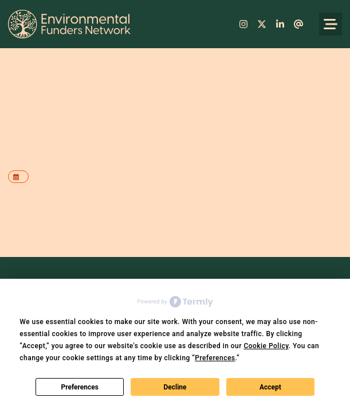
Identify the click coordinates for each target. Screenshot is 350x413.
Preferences (80, 387)
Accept (270, 387)
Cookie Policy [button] (265, 346)
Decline (174, 387)
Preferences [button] (215, 358)
